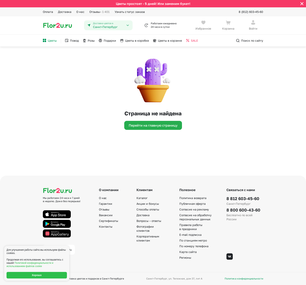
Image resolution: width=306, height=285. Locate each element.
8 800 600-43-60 (243, 209)
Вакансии (106, 215)
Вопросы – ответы (148, 220)
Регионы (185, 257)
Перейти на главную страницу (153, 125)
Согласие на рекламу (194, 209)
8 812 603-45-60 (242, 198)
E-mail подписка (190, 234)
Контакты (105, 226)
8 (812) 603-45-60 (251, 11)
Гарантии (105, 203)
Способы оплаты (147, 209)
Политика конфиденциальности (244, 278)
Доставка (64, 11)
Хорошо (37, 275)
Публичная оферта (192, 203)
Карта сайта (187, 251)
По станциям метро (193, 240)
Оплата (48, 11)
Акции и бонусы (147, 203)
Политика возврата (192, 197)
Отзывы (99, 12)
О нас (80, 11)
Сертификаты (108, 220)
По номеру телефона (193, 246)
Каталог (141, 197)
